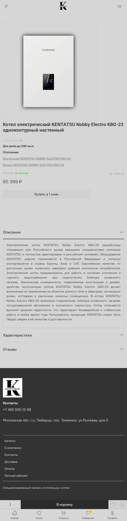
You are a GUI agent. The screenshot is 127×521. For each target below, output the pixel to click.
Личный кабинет (16, 476)
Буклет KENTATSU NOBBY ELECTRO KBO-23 (33, 165)
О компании (12, 448)
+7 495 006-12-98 (17, 410)
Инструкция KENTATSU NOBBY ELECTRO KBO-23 (37, 158)
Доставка (10, 462)
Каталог (10, 441)
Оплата (9, 469)
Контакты (11, 455)
